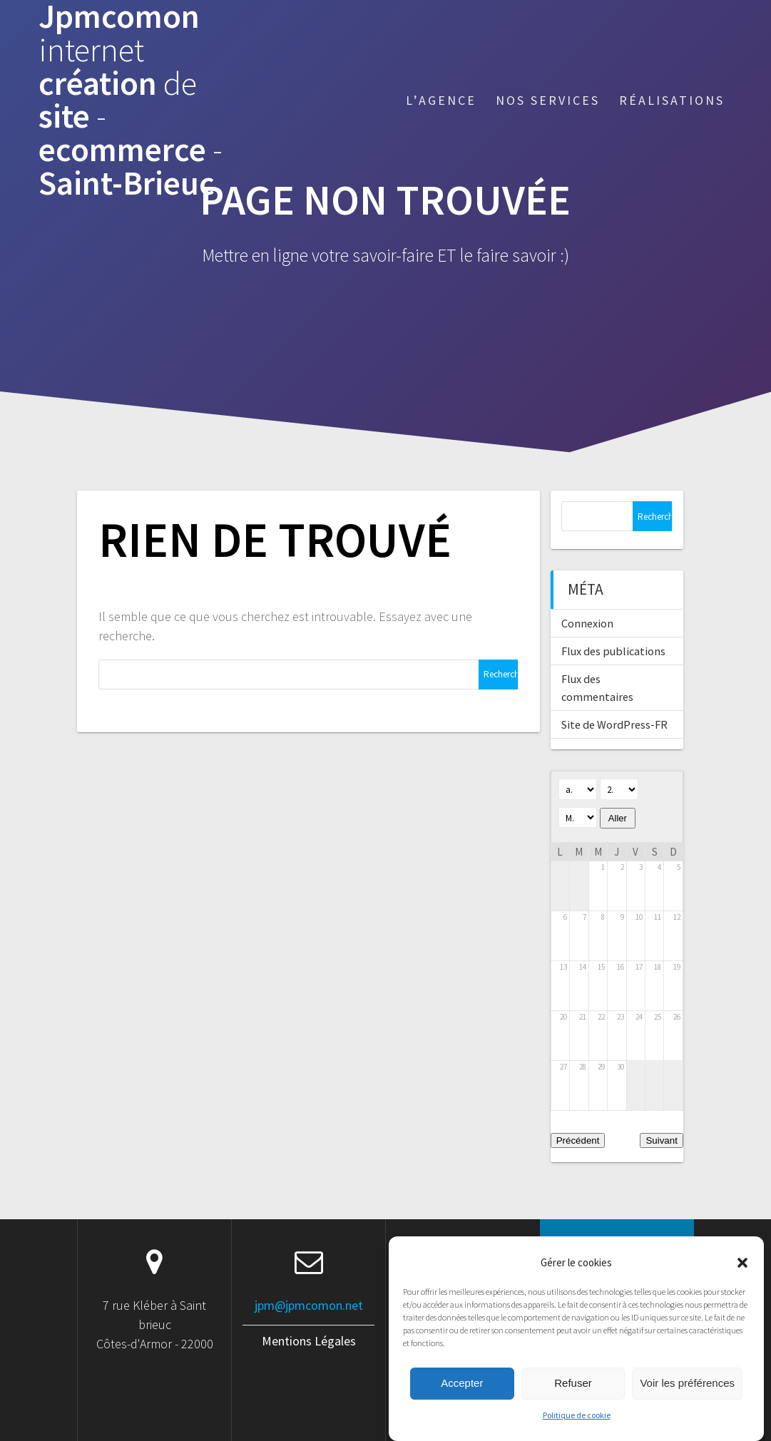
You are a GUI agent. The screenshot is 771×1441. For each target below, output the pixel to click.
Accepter (462, 1398)
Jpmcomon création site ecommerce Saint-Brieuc (131, 100)
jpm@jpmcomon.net (309, 1305)
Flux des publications (613, 651)
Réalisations (672, 100)
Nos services (548, 100)
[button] (742, 1277)
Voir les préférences (687, 1398)
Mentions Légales (309, 1341)
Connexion (587, 623)
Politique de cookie (577, 1429)
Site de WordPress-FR (614, 724)
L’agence (441, 100)
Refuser (573, 1398)
